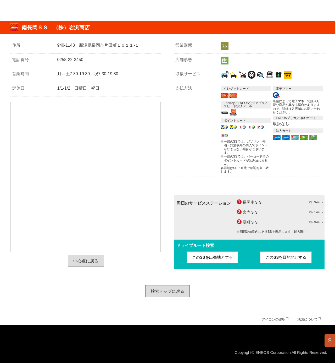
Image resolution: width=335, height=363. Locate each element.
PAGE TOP (330, 340)
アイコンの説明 (274, 319)
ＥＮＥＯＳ (30, 10)
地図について (307, 319)
